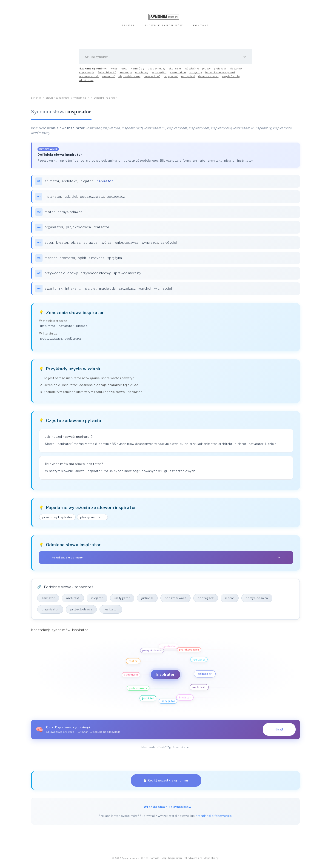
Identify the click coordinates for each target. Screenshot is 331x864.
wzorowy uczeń (89, 76)
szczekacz (127, 288)
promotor (67, 258)
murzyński (188, 76)
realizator (101, 227)
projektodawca (78, 227)
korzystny (195, 72)
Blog (164, 858)
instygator (53, 197)
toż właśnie (192, 68)
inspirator (47, 326)
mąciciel (89, 288)
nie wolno (235, 68)
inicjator (86, 181)
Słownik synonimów (57, 97)
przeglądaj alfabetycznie (213, 816)
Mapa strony (211, 858)
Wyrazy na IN (81, 97)
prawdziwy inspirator (57, 517)
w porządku (159, 72)
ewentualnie (178, 72)
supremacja (86, 72)
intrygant (72, 288)
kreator (62, 242)
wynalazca (150, 242)
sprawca (90, 242)
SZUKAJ (128, 25)
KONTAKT (201, 25)
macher (51, 258)
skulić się (175, 68)
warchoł (144, 288)
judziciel (70, 197)
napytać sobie (231, 76)
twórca (106, 242)
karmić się (137, 68)
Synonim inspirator (105, 97)
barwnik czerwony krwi (220, 72)
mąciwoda (107, 288)
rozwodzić (108, 76)
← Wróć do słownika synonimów (165, 807)
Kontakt (155, 858)
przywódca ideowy (95, 273)
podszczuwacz (92, 197)
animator (52, 181)
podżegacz (116, 197)
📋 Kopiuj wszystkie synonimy (166, 780)
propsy (206, 68)
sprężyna (114, 258)
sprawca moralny (127, 273)
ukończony (86, 80)
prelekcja (220, 68)
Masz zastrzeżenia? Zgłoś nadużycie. (165, 747)
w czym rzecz (119, 68)
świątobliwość (107, 72)
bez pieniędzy (157, 68)
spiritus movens (91, 258)
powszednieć (152, 76)
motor (50, 212)
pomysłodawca (70, 212)
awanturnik (54, 288)
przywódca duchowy (61, 273)
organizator (54, 227)
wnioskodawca (126, 242)
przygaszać (171, 76)
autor (49, 242)
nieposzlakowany (129, 76)
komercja (126, 72)
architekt (69, 181)
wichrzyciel (163, 288)
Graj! (279, 729)
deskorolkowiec (208, 76)
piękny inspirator (92, 517)
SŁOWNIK (164, 25)
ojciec (76, 242)
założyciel (169, 242)
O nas (144, 858)
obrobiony (141, 72)
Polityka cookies (192, 858)
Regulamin (175, 858)
